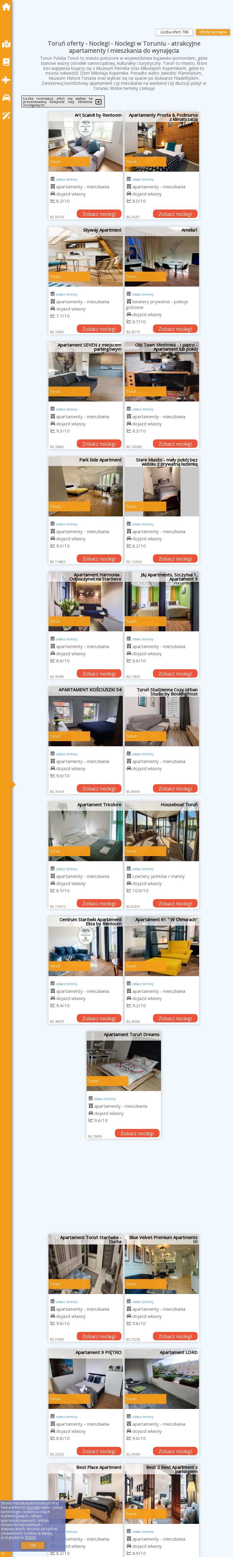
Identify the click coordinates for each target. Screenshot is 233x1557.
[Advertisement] (123, 1189)
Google (33, 1507)
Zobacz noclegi (99, 214)
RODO (30, 1537)
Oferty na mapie (213, 32)
